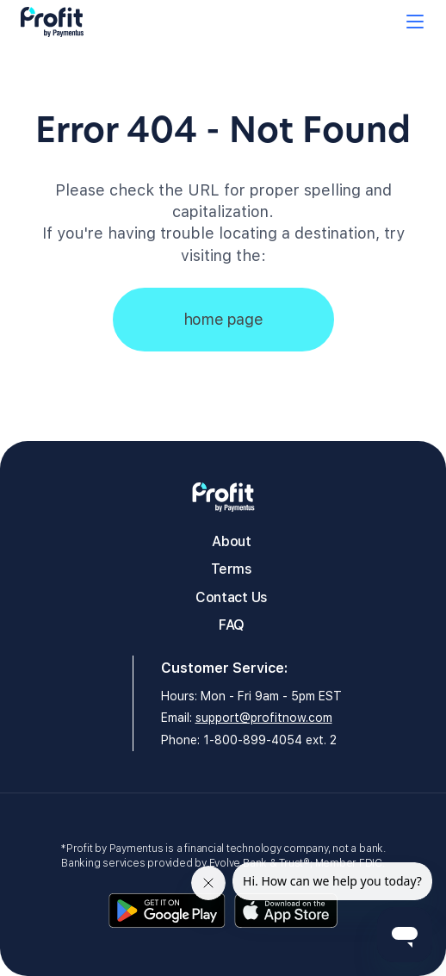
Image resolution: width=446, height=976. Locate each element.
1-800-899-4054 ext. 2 (270, 740)
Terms (231, 569)
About (231, 541)
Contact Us (231, 597)
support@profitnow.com (263, 717)
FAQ (232, 625)
